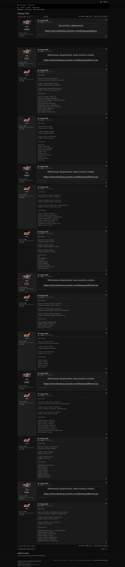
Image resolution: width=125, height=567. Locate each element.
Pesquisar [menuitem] (22, 7)
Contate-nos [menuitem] (71, 560)
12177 (25, 33)
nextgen (38, 564)
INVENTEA (33, 564)
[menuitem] (21, 566)
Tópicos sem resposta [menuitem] (21, 5)
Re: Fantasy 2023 (43, 20)
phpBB (24, 561)
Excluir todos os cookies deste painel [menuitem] (83, 560)
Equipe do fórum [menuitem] (36, 7)
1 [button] (91, 16)
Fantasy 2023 (23, 13)
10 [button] (95, 16)
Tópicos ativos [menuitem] (31, 5)
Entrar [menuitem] (105, 1)
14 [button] (104, 16)
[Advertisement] (62, 42)
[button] (101, 2)
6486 (25, 77)
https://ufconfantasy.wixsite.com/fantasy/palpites (71, 31)
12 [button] (99, 16)
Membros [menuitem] (29, 7)
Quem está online (23, 553)
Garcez (26, 75)
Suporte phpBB (27, 562)
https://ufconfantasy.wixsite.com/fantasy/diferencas (71, 60)
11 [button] (97, 16)
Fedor (27, 26)
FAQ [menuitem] (18, 7)
